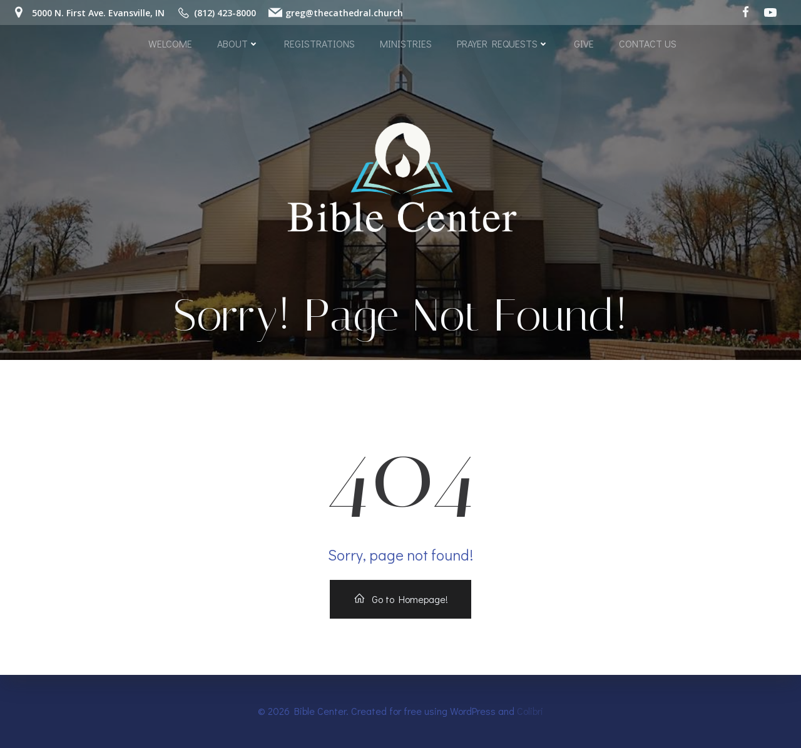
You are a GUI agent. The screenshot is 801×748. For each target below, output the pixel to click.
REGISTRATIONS (319, 43)
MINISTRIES (406, 43)
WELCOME (170, 43)
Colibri (530, 710)
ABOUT (238, 43)
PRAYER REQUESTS (503, 43)
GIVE (584, 43)
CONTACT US (647, 43)
